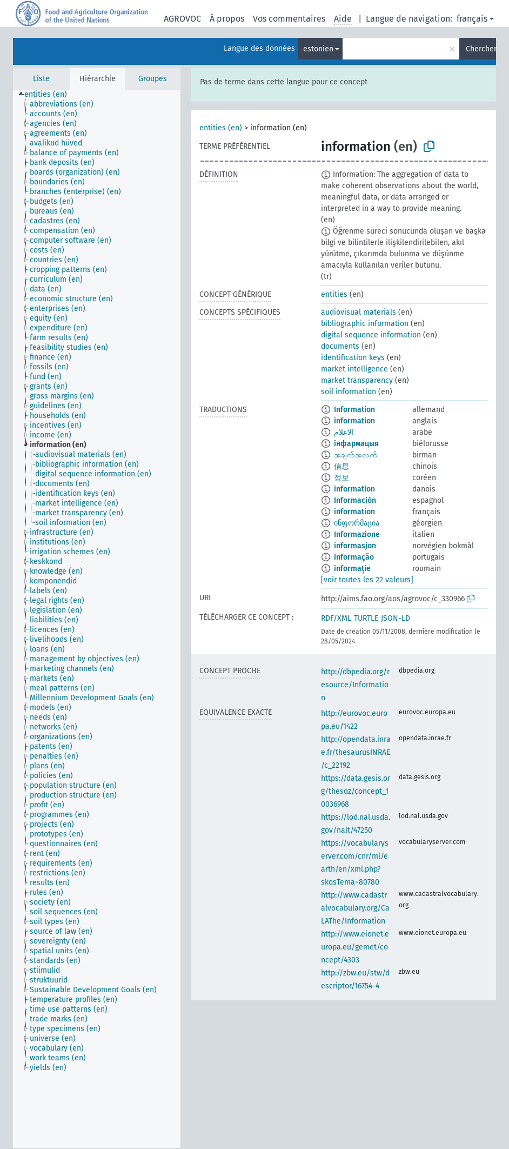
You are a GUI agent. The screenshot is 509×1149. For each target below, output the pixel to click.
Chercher (481, 49)
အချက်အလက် (356, 455)
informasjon (355, 545)
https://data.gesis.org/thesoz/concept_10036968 (355, 791)
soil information (348, 391)
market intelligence (354, 369)
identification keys (353, 357)
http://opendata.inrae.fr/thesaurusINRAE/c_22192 (356, 752)
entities (334, 294)
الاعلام (344, 432)
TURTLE (366, 618)
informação (354, 557)
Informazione (357, 534)
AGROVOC (182, 19)
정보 (341, 477)
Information (354, 409)
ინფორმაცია (356, 523)
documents (340, 346)
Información (355, 500)
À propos (227, 19)
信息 (341, 466)
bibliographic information (364, 323)
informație (352, 568)
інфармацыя (356, 443)
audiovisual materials (358, 312)
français (472, 19)
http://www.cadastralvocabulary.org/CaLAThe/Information (355, 908)
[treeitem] (50, 94)
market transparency (357, 380)
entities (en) (220, 127)
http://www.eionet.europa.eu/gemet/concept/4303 (355, 947)
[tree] (96, 619)
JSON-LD (395, 618)
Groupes (152, 78)
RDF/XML (336, 618)
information (354, 421)
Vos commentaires (289, 19)
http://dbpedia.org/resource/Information (355, 684)
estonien (318, 49)
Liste (41, 78)
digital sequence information (371, 335)
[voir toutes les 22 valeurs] (367, 580)
